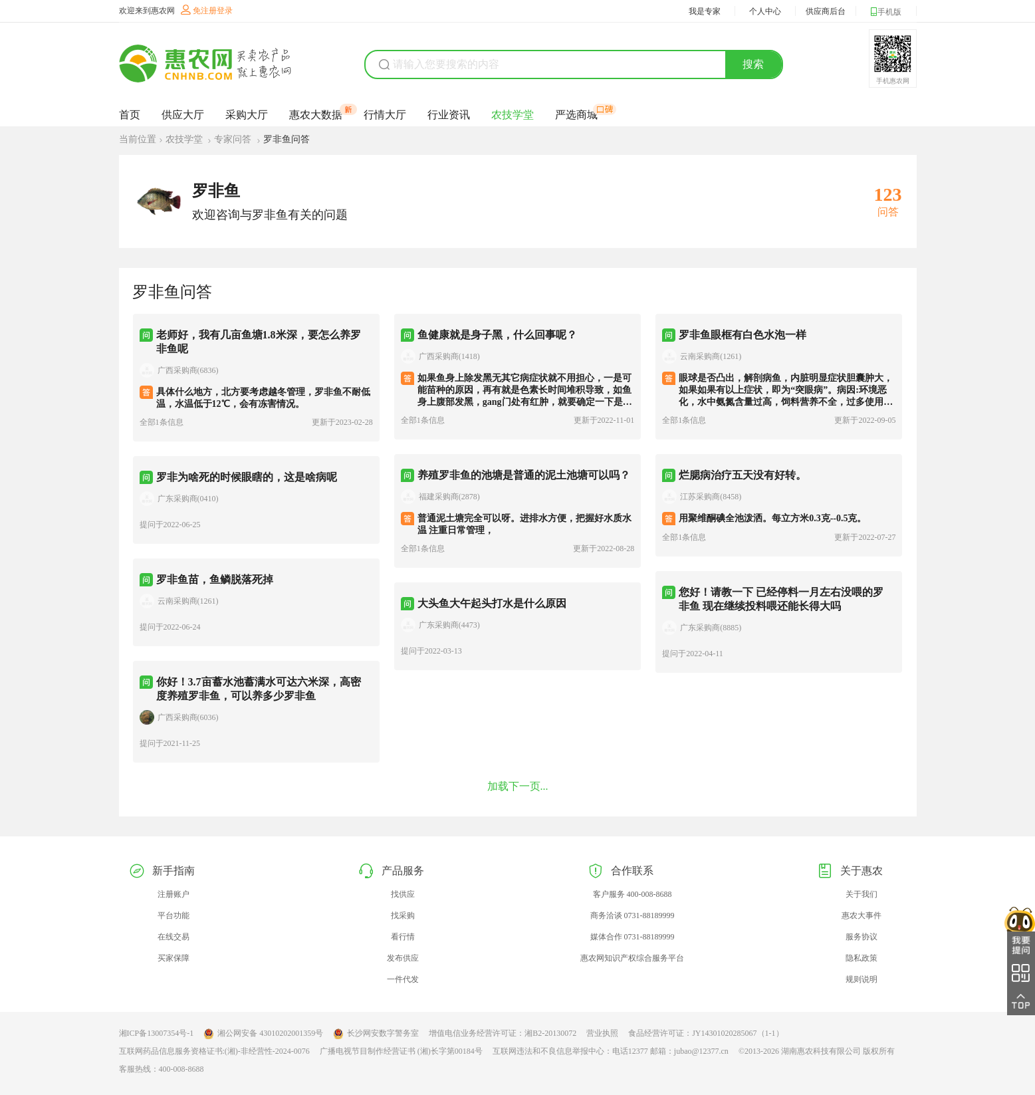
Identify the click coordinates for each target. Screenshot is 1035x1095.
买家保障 (173, 958)
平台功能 (173, 915)
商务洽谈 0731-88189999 (632, 915)
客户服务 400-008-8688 (632, 894)
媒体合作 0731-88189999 (632, 936)
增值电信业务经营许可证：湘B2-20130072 (502, 1033)
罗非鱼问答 (286, 139)
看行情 (403, 936)
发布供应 (403, 958)
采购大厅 (246, 114)
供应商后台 (826, 11)
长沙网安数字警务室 (376, 1034)
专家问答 (234, 139)
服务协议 (861, 936)
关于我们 (861, 894)
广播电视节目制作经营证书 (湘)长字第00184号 (401, 1051)
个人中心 (765, 11)
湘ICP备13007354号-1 (156, 1033)
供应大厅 (183, 114)
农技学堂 (512, 114)
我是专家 (705, 11)
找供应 (403, 894)
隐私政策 (861, 958)
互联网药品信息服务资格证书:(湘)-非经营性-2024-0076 (214, 1051)
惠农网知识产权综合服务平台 (632, 958)
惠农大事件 (861, 915)
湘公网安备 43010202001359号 (263, 1034)
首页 (129, 114)
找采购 (403, 915)
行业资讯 (448, 114)
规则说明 (861, 979)
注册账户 (173, 894)
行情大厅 (385, 114)
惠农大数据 (315, 114)
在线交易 (173, 936)
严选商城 (576, 114)
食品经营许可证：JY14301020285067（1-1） (705, 1033)
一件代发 (403, 979)
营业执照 (602, 1033)
